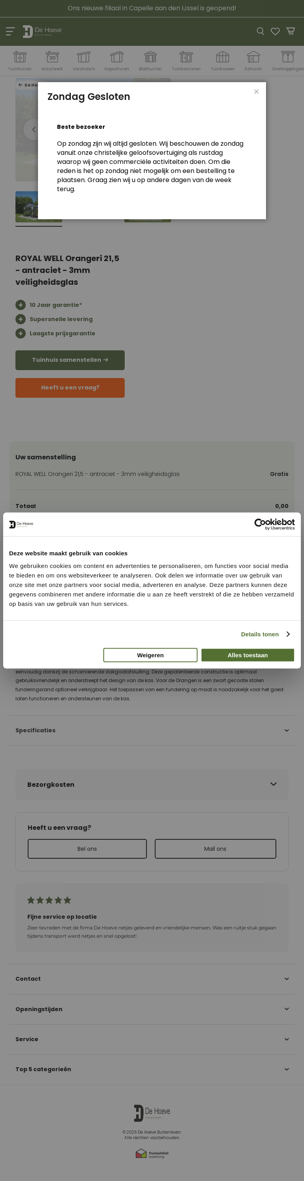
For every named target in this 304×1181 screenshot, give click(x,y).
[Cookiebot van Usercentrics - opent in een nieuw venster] (260, 524)
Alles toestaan (248, 654)
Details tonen (260, 634)
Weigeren (150, 654)
